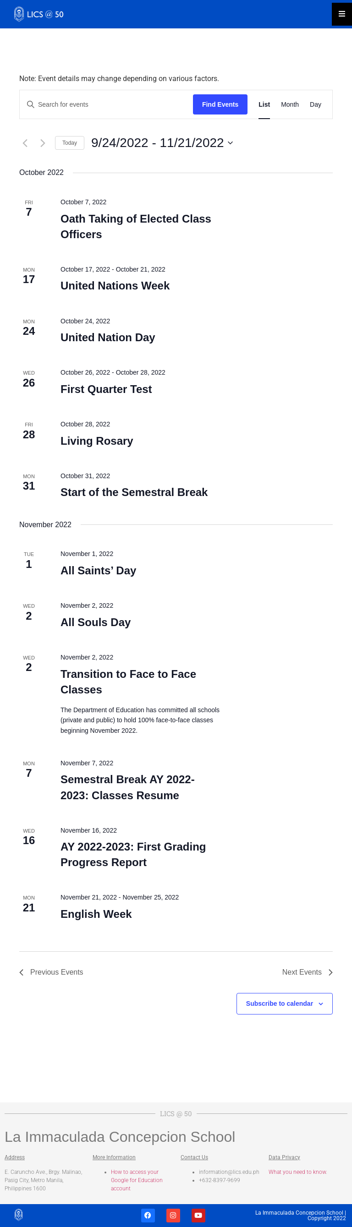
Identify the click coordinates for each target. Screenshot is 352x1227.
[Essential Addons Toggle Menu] (342, 14)
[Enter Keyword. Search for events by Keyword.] (106, 104)
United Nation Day (107, 337)
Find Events (220, 104)
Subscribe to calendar (279, 1003)
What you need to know (297, 1172)
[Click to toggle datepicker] (162, 143)
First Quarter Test (106, 389)
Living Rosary (96, 441)
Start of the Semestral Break (134, 492)
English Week (96, 914)
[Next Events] (42, 142)
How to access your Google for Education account (137, 1180)
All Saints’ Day (98, 570)
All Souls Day (95, 622)
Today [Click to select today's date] (69, 143)
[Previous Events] (24, 142)
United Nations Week (115, 285)
